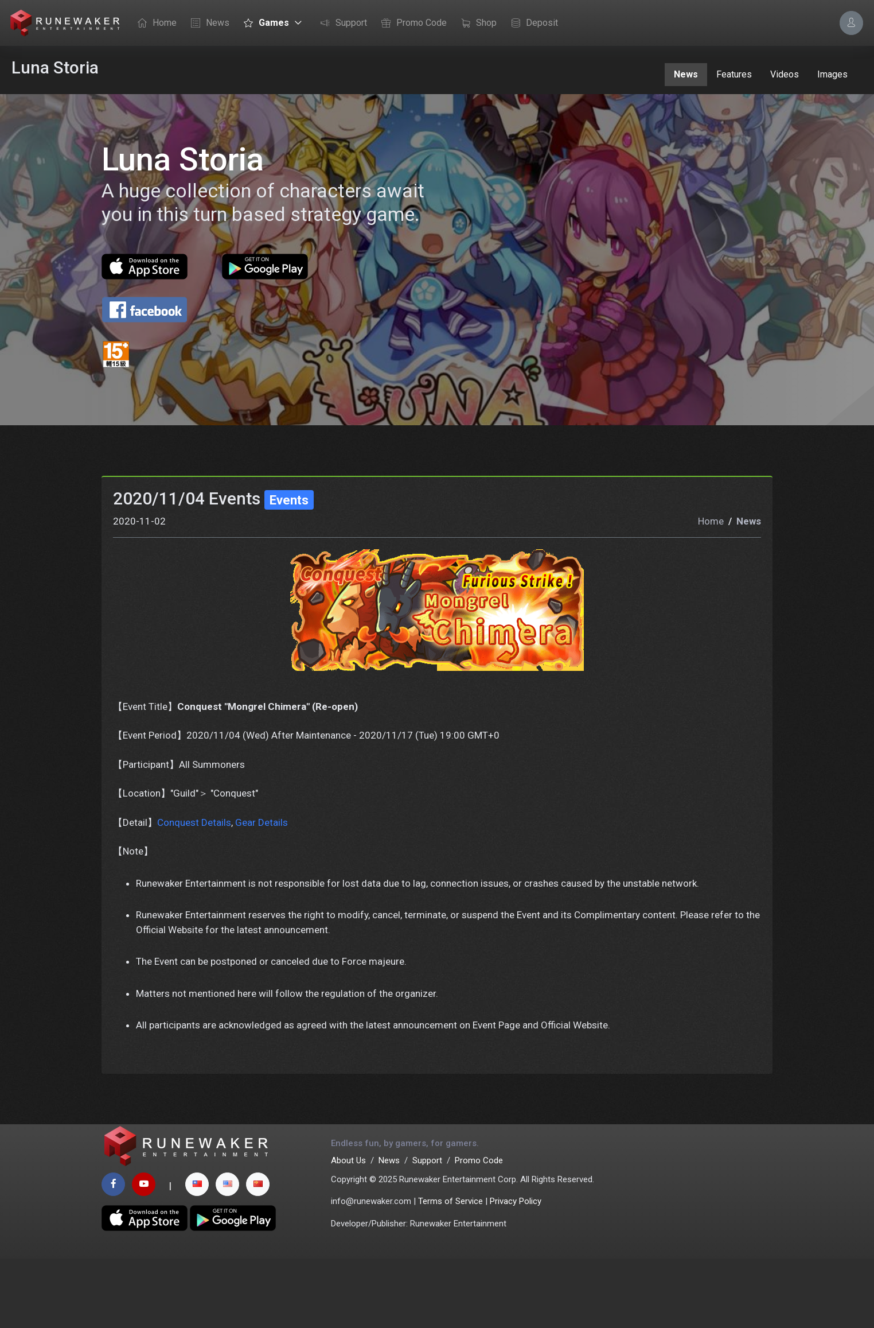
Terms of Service (450, 1270)
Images (832, 74)
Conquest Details (194, 885)
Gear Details (261, 885)
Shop (476, 23)
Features (734, 74)
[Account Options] (851, 22)
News (207, 23)
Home (154, 23)
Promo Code (411, 23)
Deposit (531, 23)
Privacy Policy (515, 1270)
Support (341, 23)
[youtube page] (143, 1253)
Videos (784, 74)
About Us (348, 1230)
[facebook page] (113, 1253)
